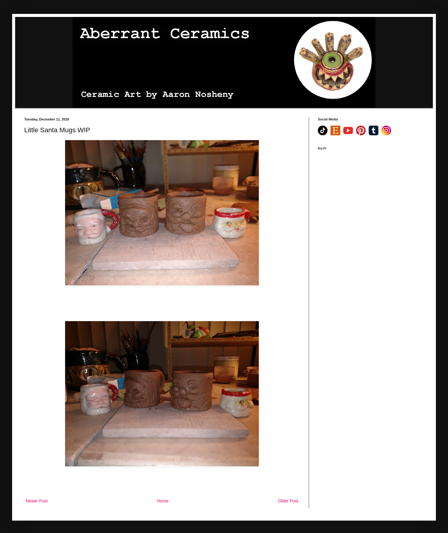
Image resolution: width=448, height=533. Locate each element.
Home (162, 500)
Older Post (288, 500)
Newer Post (37, 500)
